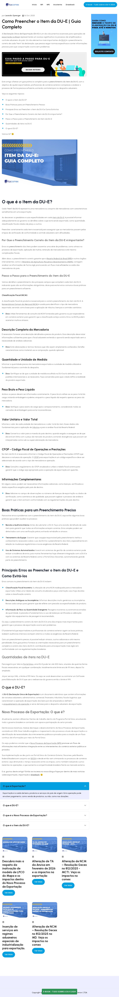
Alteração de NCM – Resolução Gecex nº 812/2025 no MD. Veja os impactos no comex (44, 935)
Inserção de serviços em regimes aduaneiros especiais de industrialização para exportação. (13, 937)
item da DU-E (58, 217)
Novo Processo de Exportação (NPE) (45, 743)
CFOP (36, 457)
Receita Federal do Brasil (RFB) (59, 258)
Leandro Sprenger (13, 15)
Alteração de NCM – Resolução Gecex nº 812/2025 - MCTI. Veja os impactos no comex (74, 870)
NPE (48, 4)
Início (34, 4)
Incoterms (57, 4)
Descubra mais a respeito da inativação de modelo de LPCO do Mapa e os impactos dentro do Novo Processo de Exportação (13, 873)
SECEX (33, 758)
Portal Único (28, 664)
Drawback (70, 4)
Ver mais (9, 892)
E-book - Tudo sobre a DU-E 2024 (100, 4)
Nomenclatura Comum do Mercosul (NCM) (20, 304)
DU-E (63, 40)
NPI (41, 4)
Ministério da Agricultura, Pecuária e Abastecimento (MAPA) (47, 262)
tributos (35, 427)
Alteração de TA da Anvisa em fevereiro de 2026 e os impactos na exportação (43, 868)
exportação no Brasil (11, 37)
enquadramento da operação (16, 704)
